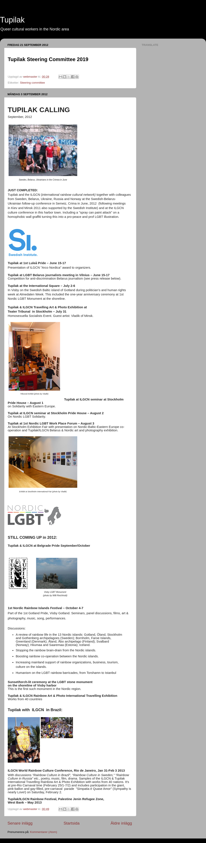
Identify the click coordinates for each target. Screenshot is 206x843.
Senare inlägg (20, 823)
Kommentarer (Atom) (43, 832)
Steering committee (32, 82)
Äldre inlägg (121, 823)
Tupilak (12, 19)
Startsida (72, 823)
